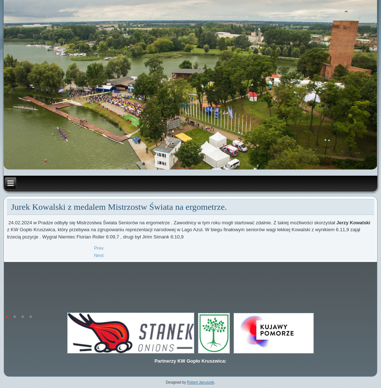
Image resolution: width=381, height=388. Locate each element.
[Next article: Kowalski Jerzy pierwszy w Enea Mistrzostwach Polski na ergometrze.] (99, 255)
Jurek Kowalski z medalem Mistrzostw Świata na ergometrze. (119, 207)
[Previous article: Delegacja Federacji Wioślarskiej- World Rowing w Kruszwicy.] (99, 248)
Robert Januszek (200, 382)
